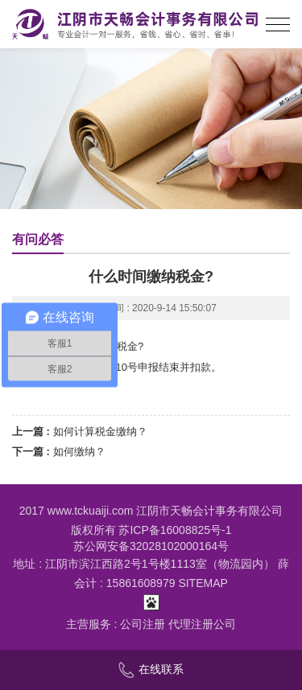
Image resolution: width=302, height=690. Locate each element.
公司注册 (142, 624)
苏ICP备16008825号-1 (174, 530)
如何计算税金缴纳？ (100, 431)
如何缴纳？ (79, 452)
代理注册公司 (202, 624)
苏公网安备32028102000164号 (151, 546)
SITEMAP (202, 583)
